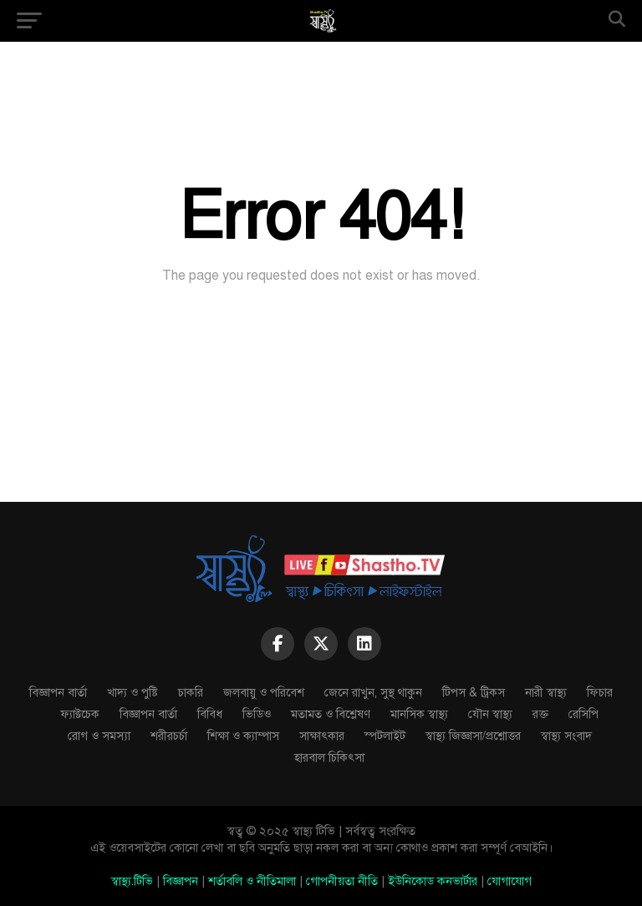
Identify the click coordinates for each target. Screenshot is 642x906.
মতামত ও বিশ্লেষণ (330, 713)
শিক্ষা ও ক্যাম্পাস (243, 735)
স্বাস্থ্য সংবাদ (566, 735)
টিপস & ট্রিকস (473, 692)
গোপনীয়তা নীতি (342, 880)
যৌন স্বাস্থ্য (490, 713)
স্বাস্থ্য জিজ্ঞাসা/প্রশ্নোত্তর (473, 735)
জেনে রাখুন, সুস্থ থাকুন (373, 692)
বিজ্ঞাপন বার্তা (58, 692)
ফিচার (600, 692)
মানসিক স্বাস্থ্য (419, 713)
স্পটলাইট (384, 735)
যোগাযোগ (509, 880)
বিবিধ (209, 713)
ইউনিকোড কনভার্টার (432, 880)
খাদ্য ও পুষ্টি (132, 692)
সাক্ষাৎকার (321, 735)
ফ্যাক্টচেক (79, 713)
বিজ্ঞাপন (180, 880)
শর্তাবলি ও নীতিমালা (252, 880)
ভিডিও (256, 713)
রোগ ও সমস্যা (99, 735)
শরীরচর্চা (168, 735)
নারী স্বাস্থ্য (546, 692)
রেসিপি (583, 713)
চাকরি (190, 692)
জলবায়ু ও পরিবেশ (263, 692)
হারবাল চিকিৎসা (329, 757)
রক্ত (540, 713)
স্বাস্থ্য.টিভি (132, 880)
